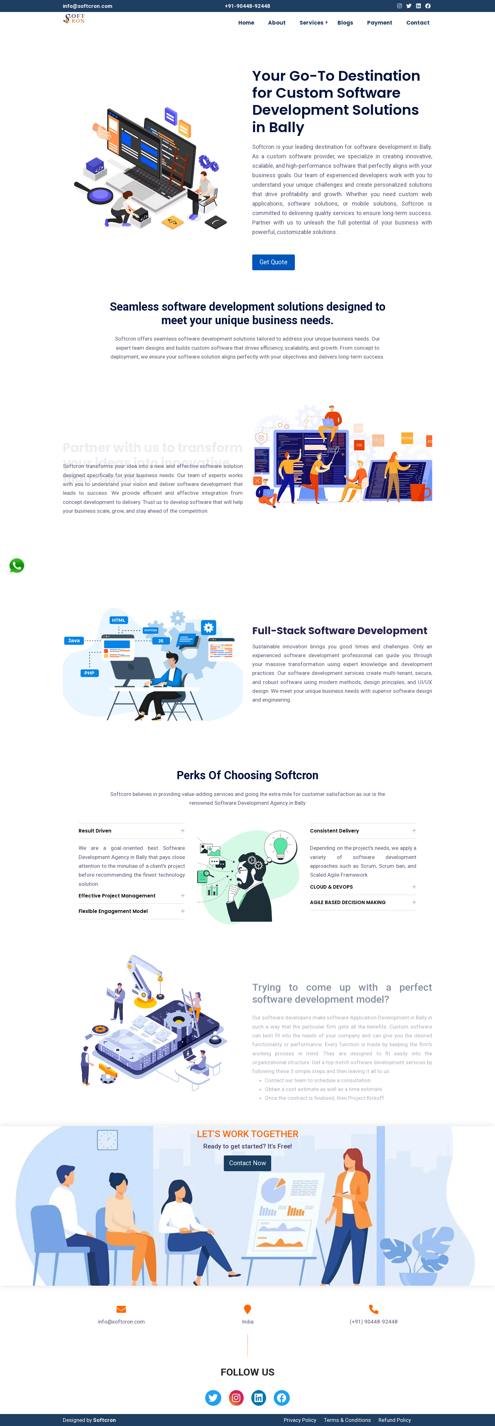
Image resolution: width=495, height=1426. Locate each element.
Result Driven (95, 830)
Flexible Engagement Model (113, 911)
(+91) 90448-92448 (374, 1321)
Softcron (104, 1420)
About (277, 22)
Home (246, 22)
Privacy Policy (300, 1420)
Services (312, 22)
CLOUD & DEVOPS (331, 887)
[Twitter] (409, 6)
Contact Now (247, 1163)
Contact (418, 22)
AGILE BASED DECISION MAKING (348, 902)
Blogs (345, 22)
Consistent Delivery (334, 830)
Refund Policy (395, 1420)
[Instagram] (399, 6)
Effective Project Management (117, 895)
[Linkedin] (418, 6)
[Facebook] (428, 6)
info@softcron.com (87, 6)
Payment (379, 22)
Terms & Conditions (347, 1420)
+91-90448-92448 (247, 6)
